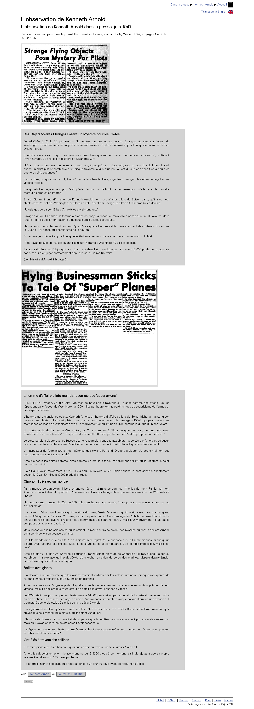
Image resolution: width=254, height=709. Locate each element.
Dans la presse (180, 4)
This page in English (217, 12)
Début (171, 700)
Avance (196, 700)
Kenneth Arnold (203, 4)
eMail (160, 700)
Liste (217, 700)
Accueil (222, 4)
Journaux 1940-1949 (71, 674)
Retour (183, 700)
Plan (208, 700)
